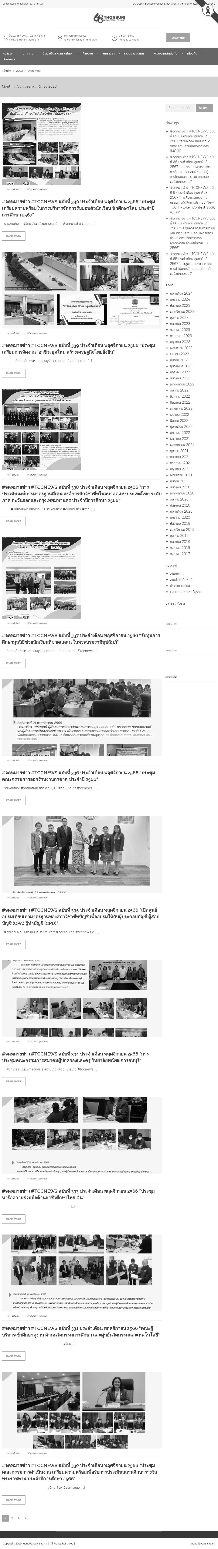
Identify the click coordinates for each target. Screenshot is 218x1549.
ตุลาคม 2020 (179, 499)
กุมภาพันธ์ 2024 (181, 293)
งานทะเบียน (177, 573)
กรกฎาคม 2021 (181, 463)
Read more (13, 236)
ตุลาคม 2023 (179, 317)
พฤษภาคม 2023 (181, 348)
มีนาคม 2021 (179, 481)
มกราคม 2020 (180, 517)
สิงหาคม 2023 (180, 330)
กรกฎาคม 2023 (181, 336)
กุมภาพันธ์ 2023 (181, 366)
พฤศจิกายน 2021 (182, 445)
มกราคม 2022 (180, 432)
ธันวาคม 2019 (180, 523)
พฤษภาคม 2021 (181, 475)
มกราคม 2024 (180, 299)
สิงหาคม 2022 (180, 396)
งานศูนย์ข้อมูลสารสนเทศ (39, 189)
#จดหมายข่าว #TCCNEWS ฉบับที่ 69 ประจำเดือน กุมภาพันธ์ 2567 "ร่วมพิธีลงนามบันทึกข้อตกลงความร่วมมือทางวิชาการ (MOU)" (189, 616)
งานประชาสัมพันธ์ (13, 189)
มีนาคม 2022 (179, 420)
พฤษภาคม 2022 (181, 408)
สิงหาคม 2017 (180, 554)
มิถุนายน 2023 (180, 342)
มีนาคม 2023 (179, 360)
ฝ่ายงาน (88, 53)
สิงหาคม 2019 (180, 548)
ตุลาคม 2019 (179, 535)
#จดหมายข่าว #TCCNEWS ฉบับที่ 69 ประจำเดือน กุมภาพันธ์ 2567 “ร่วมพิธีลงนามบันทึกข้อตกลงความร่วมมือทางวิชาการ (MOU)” (193, 141)
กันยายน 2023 (180, 323)
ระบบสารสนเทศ (134, 53)
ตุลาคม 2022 (179, 390)
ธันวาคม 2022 (180, 378)
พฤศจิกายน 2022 (182, 384)
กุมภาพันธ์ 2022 (181, 426)
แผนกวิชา (108, 53)
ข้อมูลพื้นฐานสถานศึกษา (58, 53)
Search (204, 108)
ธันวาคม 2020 (180, 487)
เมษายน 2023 (179, 354)
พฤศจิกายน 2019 (182, 529)
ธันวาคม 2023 (180, 305)
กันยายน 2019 (180, 541)
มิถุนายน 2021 (180, 469)
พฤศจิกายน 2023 (182, 311)
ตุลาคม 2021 (179, 451)
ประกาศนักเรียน (180, 586)
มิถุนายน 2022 (180, 402)
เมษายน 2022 (179, 414)
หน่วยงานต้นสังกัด (165, 53)
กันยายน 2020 (180, 505)
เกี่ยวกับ (192, 53)
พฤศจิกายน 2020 (182, 493)
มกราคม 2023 (180, 372)
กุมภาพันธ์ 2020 (181, 511)
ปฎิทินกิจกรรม (178, 38)
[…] (94, 223)
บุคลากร (28, 53)
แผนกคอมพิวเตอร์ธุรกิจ (186, 592)
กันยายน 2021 (180, 457)
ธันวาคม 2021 (180, 439)
